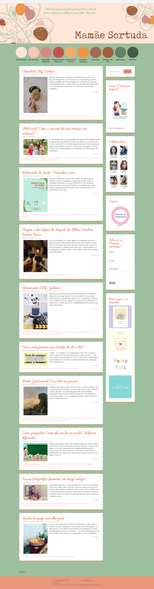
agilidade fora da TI (37, 368)
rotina (37, 160)
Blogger (96, 580)
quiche (58, 556)
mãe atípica (93, 158)
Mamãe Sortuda (75, 580)
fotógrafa (42, 116)
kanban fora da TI (59, 368)
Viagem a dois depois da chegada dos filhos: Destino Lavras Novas (57, 232)
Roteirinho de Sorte (83, 215)
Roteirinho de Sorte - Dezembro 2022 (48, 172)
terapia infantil (51, 160)
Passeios (56, 215)
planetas (57, 334)
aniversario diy (37, 332)
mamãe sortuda (28, 160)
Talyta (39, 238)
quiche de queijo (68, 556)
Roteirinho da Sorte (67, 215)
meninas (50, 334)
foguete (73, 332)
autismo (33, 158)
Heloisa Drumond (53, 116)
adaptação (26, 464)
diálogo (61, 464)
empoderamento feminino (43, 418)
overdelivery (85, 116)
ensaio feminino (49, 505)
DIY (54, 332)
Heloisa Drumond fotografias (65, 418)
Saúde (64, 420)
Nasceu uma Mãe (83, 418)
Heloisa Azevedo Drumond (47, 75)
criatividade (48, 332)
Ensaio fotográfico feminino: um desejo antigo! (53, 479)
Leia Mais (95, 92)
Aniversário (26, 332)
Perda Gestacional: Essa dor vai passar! (50, 381)
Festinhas (65, 332)
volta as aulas (56, 466)
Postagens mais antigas (92, 567)
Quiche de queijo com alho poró (43, 518)
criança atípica (42, 158)
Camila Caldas (41, 137)
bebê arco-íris (27, 418)
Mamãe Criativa (40, 334)
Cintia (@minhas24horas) (44, 350)
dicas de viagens (28, 275)
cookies (35, 116)
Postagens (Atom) (33, 572)
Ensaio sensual (61, 505)
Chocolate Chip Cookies (38, 71)
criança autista (53, 158)
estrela (58, 332)
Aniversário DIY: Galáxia (41, 287)
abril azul (25, 158)
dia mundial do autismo (79, 158)
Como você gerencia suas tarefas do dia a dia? (53, 347)
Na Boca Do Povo (33, 215)
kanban (48, 368)
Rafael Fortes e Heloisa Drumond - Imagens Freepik (81, 583)
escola (82, 464)
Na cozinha (75, 116)
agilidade (25, 368)
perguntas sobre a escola (41, 466)
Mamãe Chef (66, 116)
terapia (42, 160)
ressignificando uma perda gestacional (46, 420)
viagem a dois (64, 275)
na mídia (44, 215)
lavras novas (53, 275)
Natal (50, 215)
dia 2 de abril (65, 158)
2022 (24, 215)
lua (33, 334)
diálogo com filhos (71, 464)
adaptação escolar (38, 464)
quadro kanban (72, 368)
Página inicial (51, 567)
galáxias (80, 332)
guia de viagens (42, 275)
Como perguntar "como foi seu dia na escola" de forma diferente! (59, 435)
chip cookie (26, 116)
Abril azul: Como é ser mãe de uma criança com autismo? (54, 130)
